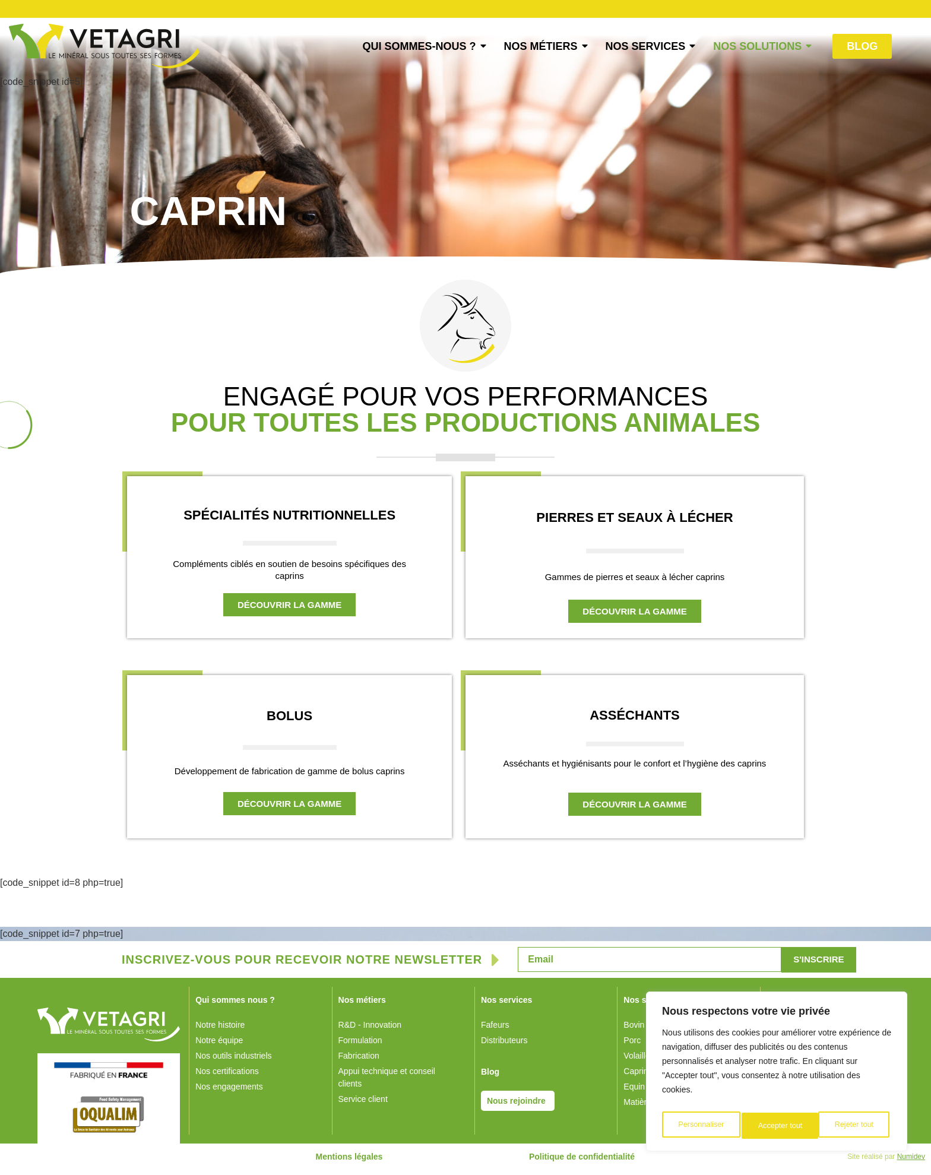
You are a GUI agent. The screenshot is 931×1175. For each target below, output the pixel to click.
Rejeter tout (777, 1125)
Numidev (911, 1162)
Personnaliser (700, 1125)
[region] (776, 1074)
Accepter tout (854, 1125)
